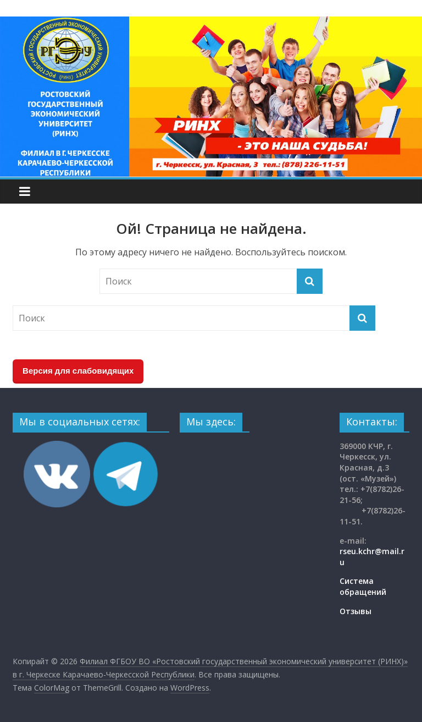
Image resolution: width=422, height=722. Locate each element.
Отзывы (355, 611)
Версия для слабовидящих (78, 370)
